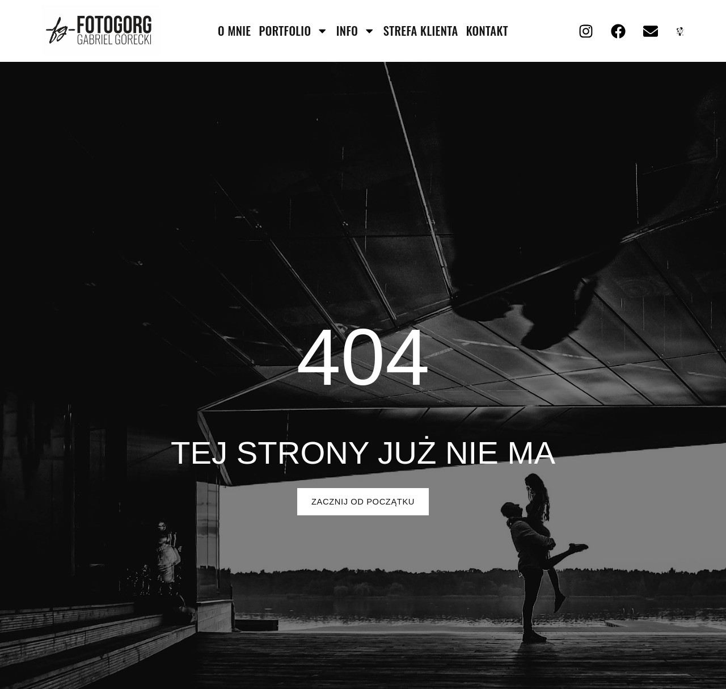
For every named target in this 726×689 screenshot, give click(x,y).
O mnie (234, 30)
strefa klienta (420, 30)
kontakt (487, 30)
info (355, 30)
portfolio (293, 30)
